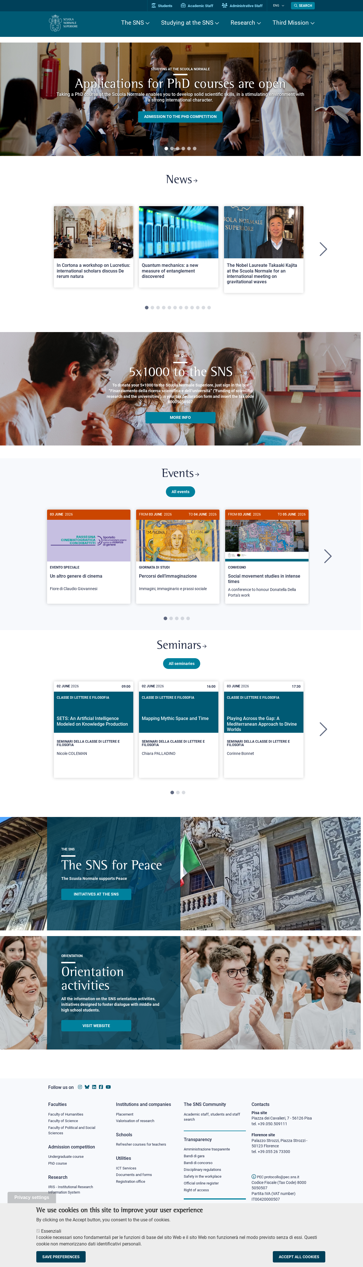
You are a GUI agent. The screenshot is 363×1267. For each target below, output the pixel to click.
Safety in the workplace (204, 1177)
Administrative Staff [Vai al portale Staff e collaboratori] (246, 6)
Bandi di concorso (199, 1163)
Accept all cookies (299, 1257)
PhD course (58, 1164)
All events (180, 494)
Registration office (132, 1182)
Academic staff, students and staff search (214, 1117)
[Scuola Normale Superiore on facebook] (101, 1087)
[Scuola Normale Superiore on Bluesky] (87, 1087)
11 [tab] (203, 309)
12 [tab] (209, 309)
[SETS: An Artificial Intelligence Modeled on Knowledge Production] (93, 734)
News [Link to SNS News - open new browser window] (181, 181)
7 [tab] (180, 309)
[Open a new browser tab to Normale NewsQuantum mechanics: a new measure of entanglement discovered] (178, 248)
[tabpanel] (180, 99)
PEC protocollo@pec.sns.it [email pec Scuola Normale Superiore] (278, 1177)
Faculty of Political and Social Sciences (74, 1131)
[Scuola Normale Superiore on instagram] (80, 1087)
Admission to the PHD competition (180, 117)
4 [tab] (183, 149)
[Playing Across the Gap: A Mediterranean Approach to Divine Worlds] (263, 734)
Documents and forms (135, 1175)
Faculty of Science (64, 1121)
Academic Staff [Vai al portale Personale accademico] (201, 6)
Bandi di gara (195, 1156)
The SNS (132, 22)
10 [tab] (198, 309)
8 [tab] (186, 309)
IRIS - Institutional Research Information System (72, 1191)
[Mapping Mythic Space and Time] (178, 734)
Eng (278, 5)
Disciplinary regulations (204, 1170)
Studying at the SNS (187, 22)
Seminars (181, 649)
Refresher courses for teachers (143, 1145)
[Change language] (283, 6)
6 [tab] (194, 149)
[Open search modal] (303, 5)
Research (243, 22)
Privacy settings (31, 1197)
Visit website (96, 1030)
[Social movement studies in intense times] (267, 559)
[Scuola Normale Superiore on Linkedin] (94, 1087)
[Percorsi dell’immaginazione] (178, 556)
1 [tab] (166, 149)
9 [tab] (192, 309)
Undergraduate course (68, 1157)
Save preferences (61, 1257)
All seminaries (182, 668)
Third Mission (291, 22)
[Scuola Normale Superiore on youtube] (108, 1087)
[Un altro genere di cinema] (88, 556)
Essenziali (51, 1231)
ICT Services (126, 1168)
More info (180, 419)
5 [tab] (189, 149)
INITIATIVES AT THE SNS (96, 898)
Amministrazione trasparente (209, 1149)
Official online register (202, 1184)
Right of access (197, 1191)
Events (180, 476)
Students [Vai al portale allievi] (166, 6)
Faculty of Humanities (67, 1114)
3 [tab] (177, 149)
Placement (125, 1114)
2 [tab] (172, 149)
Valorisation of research (137, 1121)
